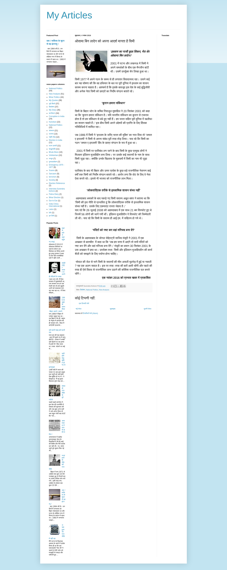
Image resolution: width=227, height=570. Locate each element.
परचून (51, 158)
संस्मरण (51, 130)
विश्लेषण (82, 290)
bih (50, 212)
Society (52, 180)
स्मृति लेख (52, 137)
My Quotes (53, 100)
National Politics (92, 290)
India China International (54, 205)
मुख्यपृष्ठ (112, 309)
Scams (52, 170)
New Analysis (104, 290)
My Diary (52, 110)
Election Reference (57, 183)
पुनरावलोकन (53, 162)
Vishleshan (53, 155)
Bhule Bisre (53, 152)
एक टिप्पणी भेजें (84, 303)
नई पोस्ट (78, 309)
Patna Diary (54, 194)
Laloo (51, 209)
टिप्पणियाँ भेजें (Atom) (90, 313)
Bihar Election (55, 197)
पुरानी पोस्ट (147, 309)
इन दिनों (51, 216)
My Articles (69, 15)
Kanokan (52, 122)
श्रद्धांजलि (52, 149)
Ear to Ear (53, 200)
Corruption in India (56, 116)
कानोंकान (52, 113)
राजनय (51, 134)
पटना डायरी (53, 146)
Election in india (55, 140)
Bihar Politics (54, 97)
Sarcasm (52, 174)
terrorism (52, 177)
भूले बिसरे (52, 104)
